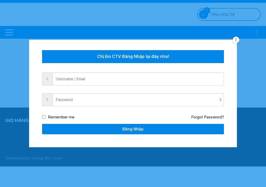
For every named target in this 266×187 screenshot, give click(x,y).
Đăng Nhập (133, 128)
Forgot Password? (207, 117)
